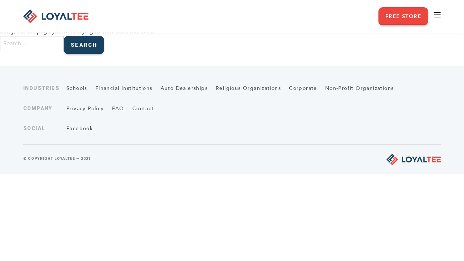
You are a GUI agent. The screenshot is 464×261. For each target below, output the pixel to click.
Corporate (303, 88)
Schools (76, 88)
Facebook (79, 128)
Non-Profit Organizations (359, 88)
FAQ (118, 108)
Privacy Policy (85, 108)
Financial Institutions (124, 88)
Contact (143, 108)
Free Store (403, 16)
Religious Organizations (248, 88)
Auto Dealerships (184, 88)
